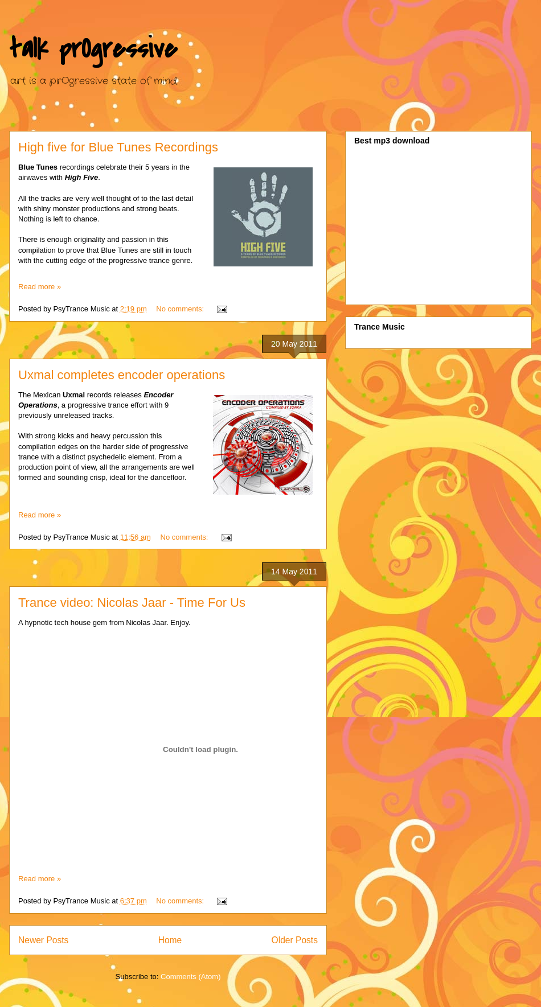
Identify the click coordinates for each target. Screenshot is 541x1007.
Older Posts (295, 940)
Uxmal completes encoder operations (121, 375)
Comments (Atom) (190, 976)
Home (170, 940)
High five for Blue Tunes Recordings (118, 147)
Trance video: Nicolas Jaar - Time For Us (131, 602)
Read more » (39, 286)
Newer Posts (43, 940)
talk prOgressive (93, 49)
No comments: (181, 309)
